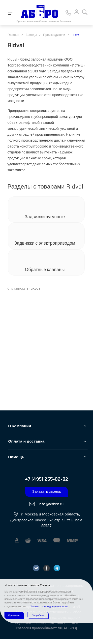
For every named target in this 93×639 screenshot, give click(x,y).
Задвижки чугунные (45, 217)
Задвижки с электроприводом (45, 243)
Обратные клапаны (45, 270)
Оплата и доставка (26, 441)
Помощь (16, 456)
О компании (19, 426)
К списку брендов (23, 288)
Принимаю (14, 615)
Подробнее (38, 615)
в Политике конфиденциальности (47, 606)
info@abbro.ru (50, 503)
